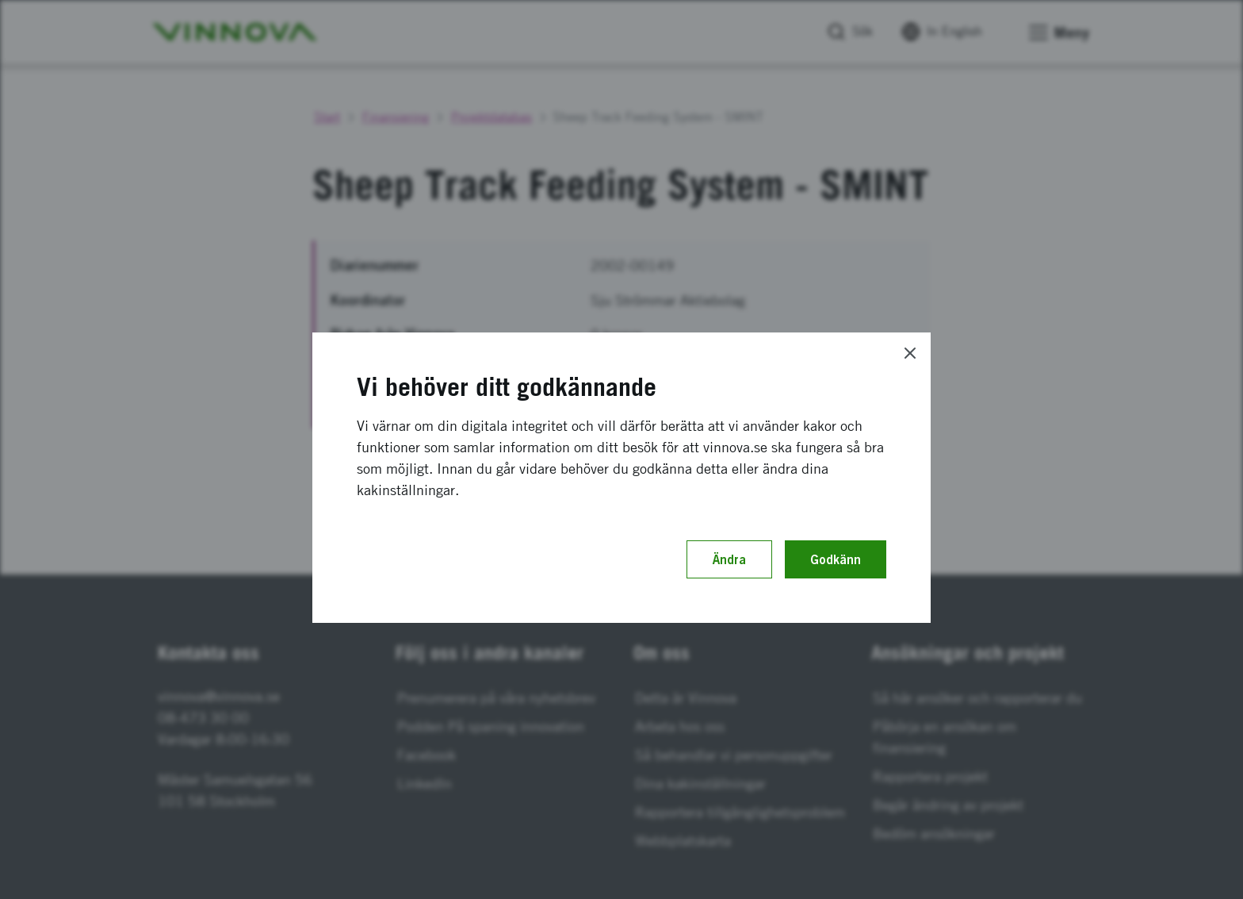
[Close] (910, 353)
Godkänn (835, 559)
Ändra (729, 559)
